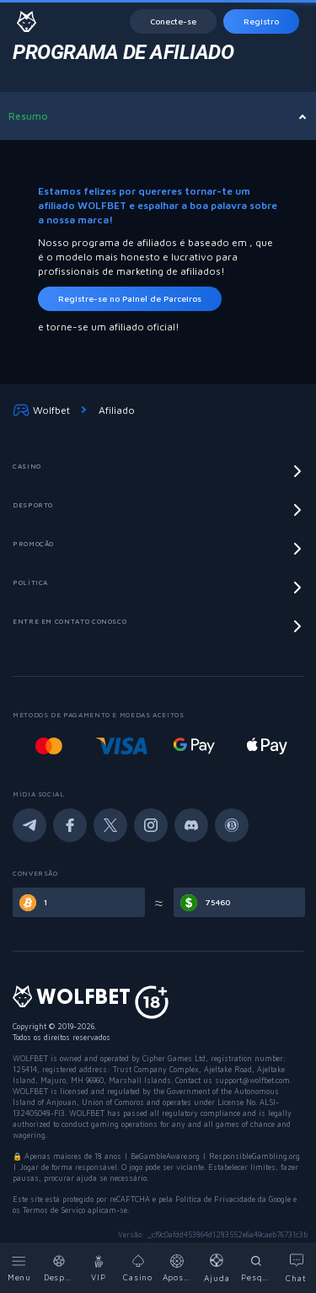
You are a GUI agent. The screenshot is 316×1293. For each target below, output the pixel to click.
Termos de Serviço (55, 1210)
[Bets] (178, 1267)
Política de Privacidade (215, 1199)
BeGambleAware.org (165, 1156)
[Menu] (20, 1267)
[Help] (217, 1267)
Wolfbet (41, 409)
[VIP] (99, 1267)
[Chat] (296, 1267)
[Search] (256, 1267)
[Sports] (59, 1267)
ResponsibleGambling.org (254, 1156)
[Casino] (138, 1267)
